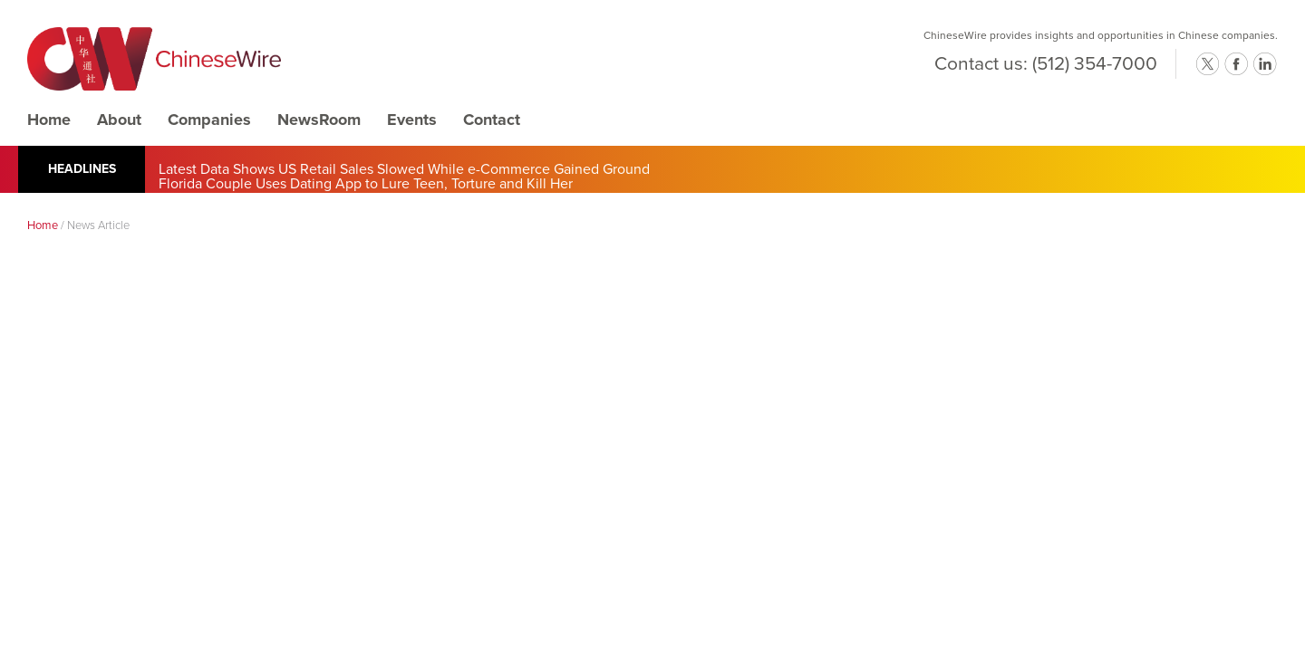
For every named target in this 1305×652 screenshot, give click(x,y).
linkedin (1265, 64)
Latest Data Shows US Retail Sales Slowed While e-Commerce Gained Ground (404, 169)
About (119, 119)
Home (49, 119)
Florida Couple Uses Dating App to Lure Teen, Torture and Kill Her (366, 184)
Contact (491, 119)
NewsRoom (319, 119)
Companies (209, 119)
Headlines (82, 169)
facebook (1236, 64)
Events (412, 119)
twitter (1207, 64)
